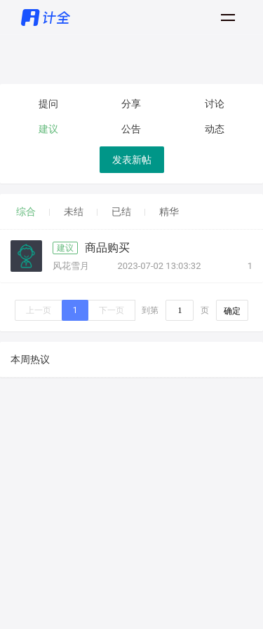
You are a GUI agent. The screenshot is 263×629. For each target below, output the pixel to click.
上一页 (38, 310)
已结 (121, 211)
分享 (131, 103)
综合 (26, 211)
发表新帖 (131, 159)
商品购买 (107, 247)
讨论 (214, 103)
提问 (48, 103)
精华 (169, 211)
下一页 (111, 310)
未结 (73, 211)
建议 (48, 128)
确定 (232, 311)
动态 (214, 128)
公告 (131, 128)
